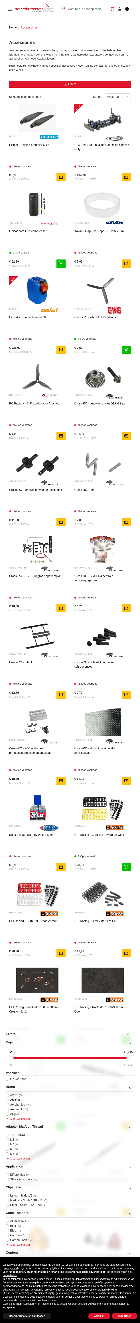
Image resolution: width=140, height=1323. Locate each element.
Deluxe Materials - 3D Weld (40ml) (31, 834)
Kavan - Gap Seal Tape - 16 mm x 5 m (99, 231)
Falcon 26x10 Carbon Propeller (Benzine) (101, 1179)
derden (76, 1278)
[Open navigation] (10, 9)
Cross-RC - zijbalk (21, 662)
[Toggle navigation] (5, 21)
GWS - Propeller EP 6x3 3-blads (95, 317)
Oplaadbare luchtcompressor (27, 231)
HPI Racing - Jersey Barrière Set (95, 921)
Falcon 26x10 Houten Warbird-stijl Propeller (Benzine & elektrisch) (37, 1181)
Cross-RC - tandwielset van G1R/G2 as (99, 403)
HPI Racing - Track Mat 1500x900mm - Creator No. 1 (34, 1009)
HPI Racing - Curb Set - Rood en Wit (33, 921)
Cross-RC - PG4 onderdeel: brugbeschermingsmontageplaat (30, 750)
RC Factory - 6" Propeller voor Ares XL (34, 403)
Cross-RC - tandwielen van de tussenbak (35, 489)
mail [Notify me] (61, 177)
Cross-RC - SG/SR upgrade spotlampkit (35, 576)
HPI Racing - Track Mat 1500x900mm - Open (99, 1009)
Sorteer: (98, 96)
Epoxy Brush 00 (19, 1093)
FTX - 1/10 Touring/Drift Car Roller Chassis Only (101, 147)
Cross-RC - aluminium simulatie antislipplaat (94, 750)
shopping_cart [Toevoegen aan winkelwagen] (61, 263)
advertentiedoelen (101, 1286)
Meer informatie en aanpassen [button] (27, 1315)
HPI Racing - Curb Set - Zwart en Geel (99, 834)
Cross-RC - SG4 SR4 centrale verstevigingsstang (93, 578)
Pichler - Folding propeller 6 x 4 (29, 144)
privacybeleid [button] (10, 1268)
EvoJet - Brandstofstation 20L (28, 317)
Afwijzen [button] (99, 1315)
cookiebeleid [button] (10, 1275)
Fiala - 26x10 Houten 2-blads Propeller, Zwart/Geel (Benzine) (99, 1095)
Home (13, 27)
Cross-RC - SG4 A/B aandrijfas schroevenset (94, 664)
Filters (70, 84)
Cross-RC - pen (84, 489)
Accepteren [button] (124, 1315)
